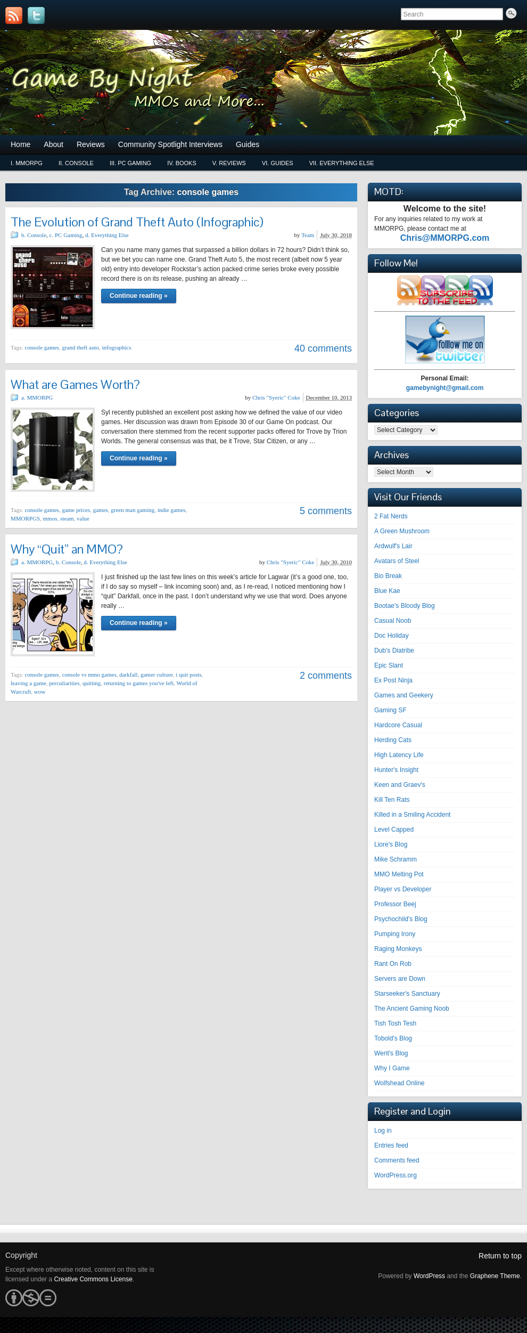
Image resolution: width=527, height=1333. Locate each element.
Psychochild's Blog (400, 919)
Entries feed (391, 1145)
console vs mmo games (89, 674)
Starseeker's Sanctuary (407, 993)
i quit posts (188, 674)
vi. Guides (277, 163)
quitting (92, 683)
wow (39, 691)
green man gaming (132, 510)
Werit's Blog (391, 1053)
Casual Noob (392, 620)
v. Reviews (229, 163)
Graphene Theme (495, 1276)
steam (67, 518)
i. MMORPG (27, 163)
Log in (383, 1130)
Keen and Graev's (399, 785)
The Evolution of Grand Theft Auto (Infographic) (137, 222)
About (53, 144)
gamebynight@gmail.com (445, 388)
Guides (247, 144)
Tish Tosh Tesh (395, 1023)
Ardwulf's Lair (393, 546)
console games (41, 347)
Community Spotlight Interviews (170, 144)
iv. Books (181, 163)
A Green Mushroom (402, 531)
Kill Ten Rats (391, 799)
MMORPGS (25, 518)
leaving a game (28, 683)
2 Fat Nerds (391, 516)
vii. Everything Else (341, 163)
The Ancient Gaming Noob (411, 1008)
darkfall (128, 674)
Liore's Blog (390, 844)
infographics (116, 347)
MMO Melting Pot (399, 874)
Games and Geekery (403, 695)
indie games (172, 510)
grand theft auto (80, 347)
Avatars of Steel (396, 561)
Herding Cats (392, 740)
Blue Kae (387, 591)
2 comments (326, 675)
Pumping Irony (394, 934)
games (100, 510)
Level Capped (394, 829)
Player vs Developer (402, 889)
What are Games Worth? (75, 384)
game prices (76, 510)
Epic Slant (388, 665)
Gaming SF (390, 710)
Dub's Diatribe (394, 650)
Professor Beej (395, 904)
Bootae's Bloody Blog (404, 605)
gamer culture (157, 674)
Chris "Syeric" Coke (276, 397)
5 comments (326, 511)
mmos (50, 518)
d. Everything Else (107, 235)
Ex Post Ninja (393, 680)
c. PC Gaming (66, 235)
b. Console (33, 235)
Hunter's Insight (396, 770)
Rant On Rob (392, 964)
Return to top (500, 1255)
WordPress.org (395, 1175)
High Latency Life (399, 755)
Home (20, 144)
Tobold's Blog (393, 1038)
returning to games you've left (139, 683)
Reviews (91, 144)
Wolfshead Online (399, 1083)
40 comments (323, 348)
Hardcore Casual (398, 725)
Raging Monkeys (398, 949)
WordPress (429, 1276)
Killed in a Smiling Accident (412, 814)
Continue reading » (139, 295)
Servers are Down (399, 978)
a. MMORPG (37, 397)
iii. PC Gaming (130, 163)
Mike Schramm (395, 859)
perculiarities (64, 683)
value (83, 518)
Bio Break (388, 576)
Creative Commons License (93, 1279)
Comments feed (396, 1160)
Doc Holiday (391, 635)
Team (307, 235)
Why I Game (392, 1068)
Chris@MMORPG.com (445, 237)
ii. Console (76, 163)
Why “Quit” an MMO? (67, 549)
